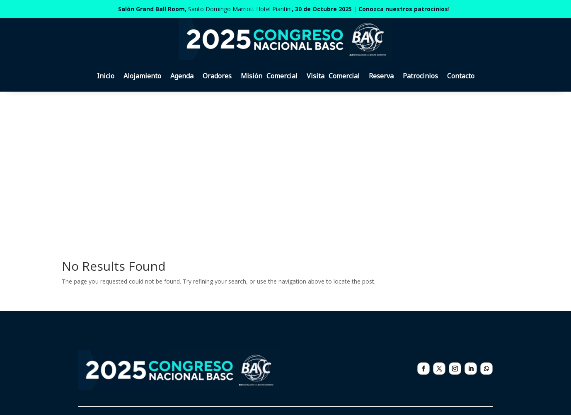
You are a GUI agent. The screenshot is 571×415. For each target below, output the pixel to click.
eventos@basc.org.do (440, 335)
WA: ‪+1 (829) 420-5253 (441, 325)
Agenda (182, 76)
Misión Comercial (269, 76)
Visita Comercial (333, 76)
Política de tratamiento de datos (263, 387)
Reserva (381, 76)
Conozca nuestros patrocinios (403, 9)
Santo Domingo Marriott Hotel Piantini (235, 9)
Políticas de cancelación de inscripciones (156, 387)
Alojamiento (142, 76)
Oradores (217, 76)
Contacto (460, 76)
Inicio (105, 76)
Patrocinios (420, 76)
